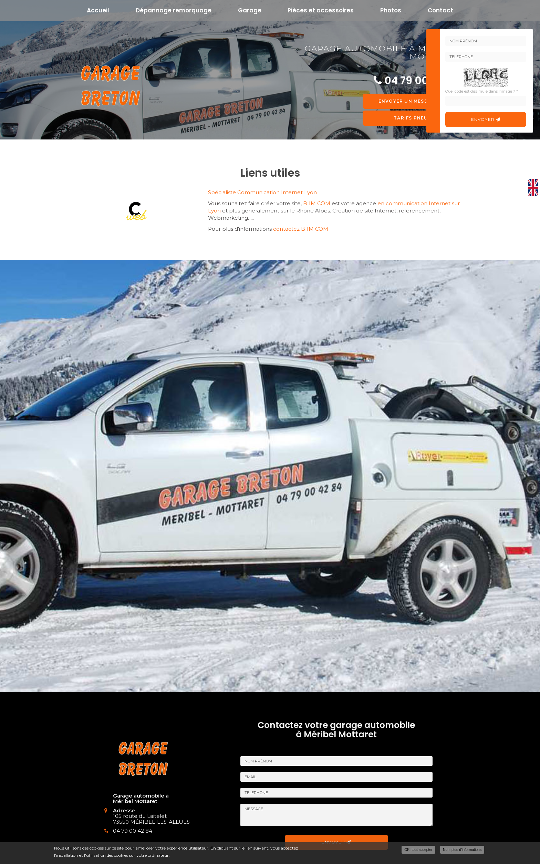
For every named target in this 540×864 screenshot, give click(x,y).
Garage (249, 10)
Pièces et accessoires (321, 10)
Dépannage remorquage (173, 10)
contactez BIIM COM (300, 229)
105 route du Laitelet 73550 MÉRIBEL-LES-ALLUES (146, 819)
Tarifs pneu (411, 118)
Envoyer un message (410, 101)
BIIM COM (316, 203)
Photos (390, 10)
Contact (440, 10)
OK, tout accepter (418, 849)
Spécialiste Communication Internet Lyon (262, 192)
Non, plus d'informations (462, 849)
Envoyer (486, 119)
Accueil (98, 10)
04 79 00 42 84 (127, 830)
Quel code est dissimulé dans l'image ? (481, 91)
